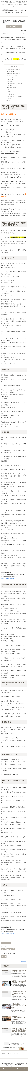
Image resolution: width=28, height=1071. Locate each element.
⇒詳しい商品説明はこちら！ (9, 578)
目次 (12, 66)
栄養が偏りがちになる (13, 94)
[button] (20, 26)
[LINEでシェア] (17, 26)
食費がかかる (11, 91)
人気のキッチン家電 (6, 943)
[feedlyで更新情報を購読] (2, 956)
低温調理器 (10, 81)
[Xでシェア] (7, 26)
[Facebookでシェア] (10, 26)
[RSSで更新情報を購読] (5, 956)
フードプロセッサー (13, 77)
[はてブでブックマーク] (14, 26)
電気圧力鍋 (10, 79)
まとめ (8, 100)
